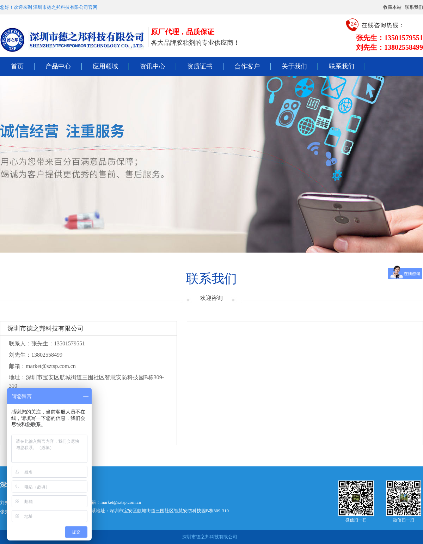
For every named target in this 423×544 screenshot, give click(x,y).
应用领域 (105, 66)
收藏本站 (392, 7)
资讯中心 (152, 66)
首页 (17, 66)
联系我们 (414, 7)
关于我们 (294, 66)
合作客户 (247, 66)
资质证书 (200, 66)
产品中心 (58, 66)
